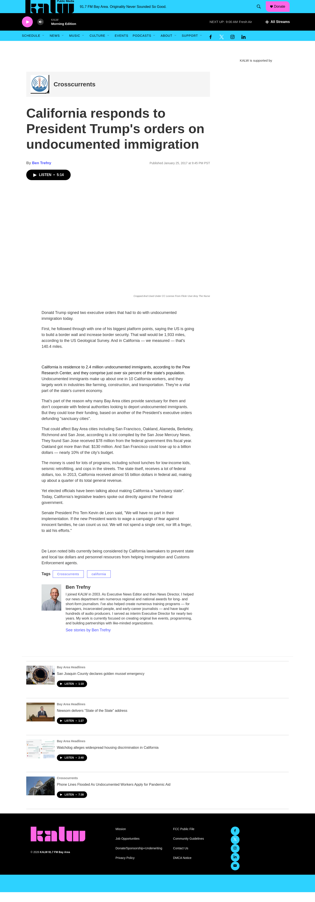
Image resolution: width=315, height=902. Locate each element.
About (166, 45)
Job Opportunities (128, 848)
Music (74, 45)
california (99, 584)
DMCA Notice (182, 867)
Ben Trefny (41, 173)
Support (190, 45)
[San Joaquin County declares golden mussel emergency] (40, 685)
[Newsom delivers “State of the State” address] (40, 721)
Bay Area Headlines (71, 677)
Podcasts (142, 45)
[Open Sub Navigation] (43, 45)
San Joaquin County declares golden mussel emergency (100, 683)
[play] (27, 31)
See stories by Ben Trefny (88, 640)
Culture (97, 45)
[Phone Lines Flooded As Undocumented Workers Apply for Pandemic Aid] (40, 795)
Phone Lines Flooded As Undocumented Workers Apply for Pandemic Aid (113, 794)
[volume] (40, 32)
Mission (121, 839)
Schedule (31, 45)
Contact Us (180, 858)
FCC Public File (183, 839)
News (55, 45)
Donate (282, 11)
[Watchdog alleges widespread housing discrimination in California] (40, 758)
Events (121, 45)
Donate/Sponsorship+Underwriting (139, 858)
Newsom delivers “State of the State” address (92, 720)
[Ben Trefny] (51, 607)
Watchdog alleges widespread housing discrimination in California (108, 757)
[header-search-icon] (261, 12)
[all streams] (277, 31)
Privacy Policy (125, 867)
